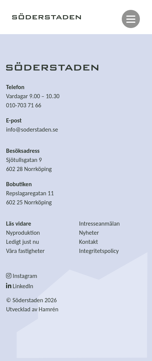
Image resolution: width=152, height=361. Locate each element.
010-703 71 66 (23, 105)
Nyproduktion (23, 232)
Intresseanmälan (99, 223)
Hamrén (48, 309)
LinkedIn (19, 286)
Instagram (21, 275)
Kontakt (88, 241)
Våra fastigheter (25, 250)
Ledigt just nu (22, 241)
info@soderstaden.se (32, 129)
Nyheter (89, 232)
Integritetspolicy (99, 250)
